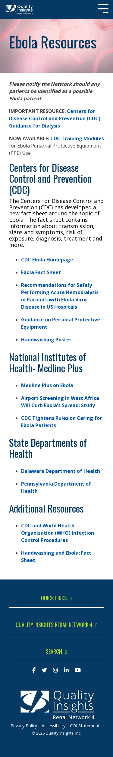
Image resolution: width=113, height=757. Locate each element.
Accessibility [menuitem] (53, 726)
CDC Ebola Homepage (47, 259)
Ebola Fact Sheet (41, 272)
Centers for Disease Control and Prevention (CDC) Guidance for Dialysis (54, 118)
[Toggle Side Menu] (103, 8)
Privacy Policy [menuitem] (24, 726)
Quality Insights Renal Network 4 (54, 625)
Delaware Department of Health (60, 471)
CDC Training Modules (77, 138)
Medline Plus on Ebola (47, 385)
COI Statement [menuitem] (85, 726)
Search (54, 651)
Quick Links (54, 598)
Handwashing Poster (46, 339)
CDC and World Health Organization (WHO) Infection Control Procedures (57, 532)
